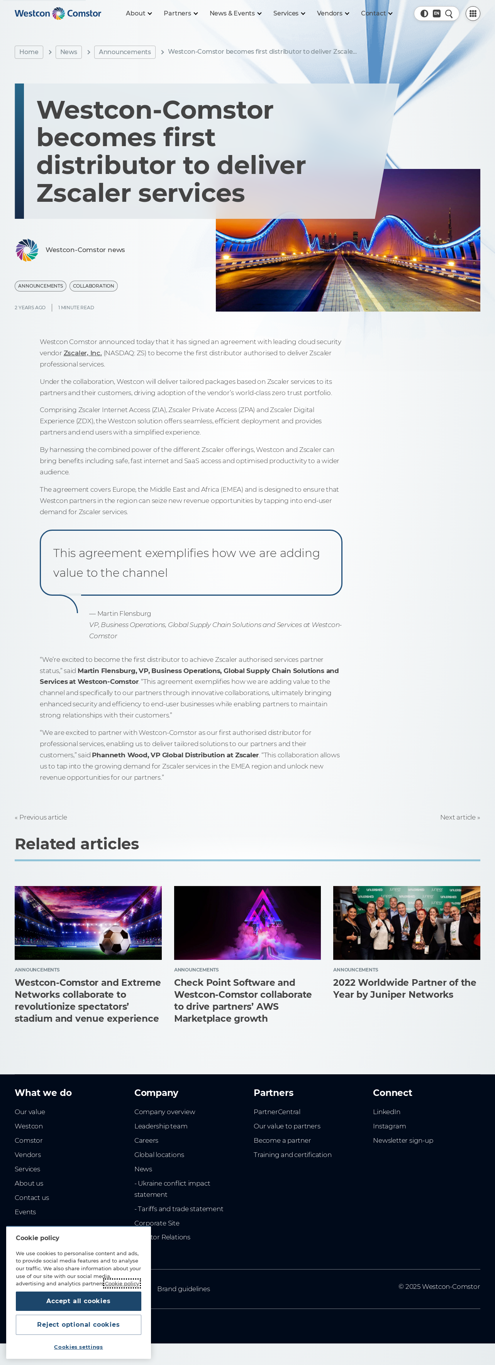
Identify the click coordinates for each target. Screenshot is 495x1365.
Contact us (32, 1197)
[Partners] (180, 13)
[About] (138, 13)
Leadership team (161, 1126)
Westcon (29, 1126)
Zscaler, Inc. (83, 353)
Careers (146, 1140)
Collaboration (93, 286)
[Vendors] (333, 13)
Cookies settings (78, 1347)
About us (29, 1183)
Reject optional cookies (78, 1324)
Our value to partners (287, 1126)
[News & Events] (235, 13)
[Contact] (376, 13)
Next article (458, 817)
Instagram (389, 1126)
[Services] (289, 13)
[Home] (58, 13)
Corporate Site (157, 1223)
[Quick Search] (449, 13)
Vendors (28, 1155)
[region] (78, 1292)
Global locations (159, 1155)
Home (28, 52)
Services (27, 1169)
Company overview (164, 1112)
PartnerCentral (277, 1112)
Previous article (43, 817)
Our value (30, 1112)
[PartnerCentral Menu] (473, 13)
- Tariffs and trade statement (179, 1209)
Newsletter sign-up (403, 1140)
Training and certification (292, 1155)
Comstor (29, 1140)
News (68, 52)
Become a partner (282, 1140)
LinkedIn (386, 1112)
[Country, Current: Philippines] (437, 13)
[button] (424, 13)
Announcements (125, 52)
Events (25, 1212)
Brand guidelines (183, 1289)
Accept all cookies (78, 1301)
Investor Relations (162, 1237)
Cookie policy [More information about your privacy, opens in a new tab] (122, 1283)
